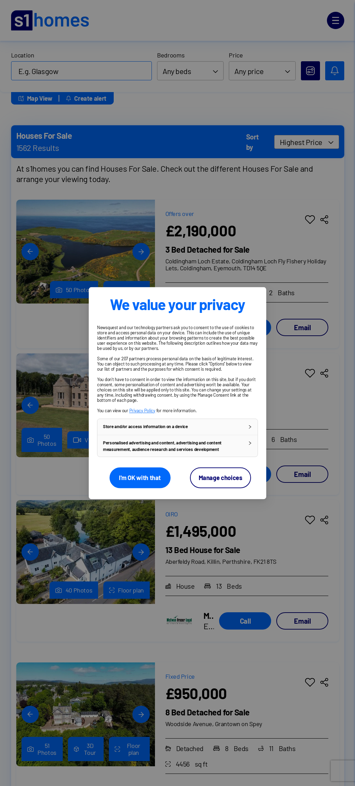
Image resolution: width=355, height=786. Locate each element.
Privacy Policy (142, 410)
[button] (177, 427)
